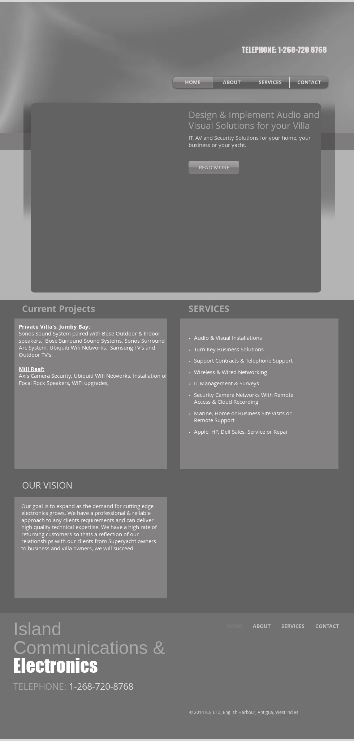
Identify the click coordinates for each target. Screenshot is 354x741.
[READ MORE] (214, 167)
